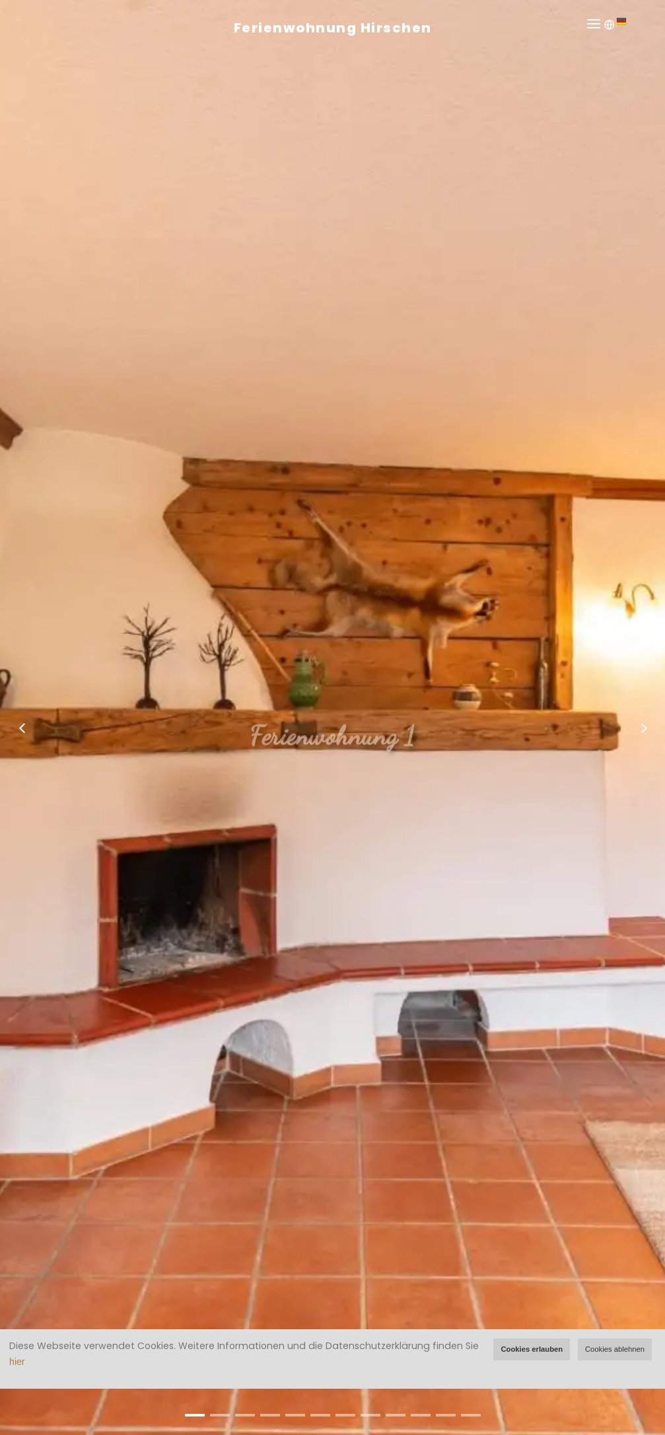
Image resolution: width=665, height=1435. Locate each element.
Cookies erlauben (532, 1349)
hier (16, 1361)
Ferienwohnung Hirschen (333, 28)
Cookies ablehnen (615, 1349)
